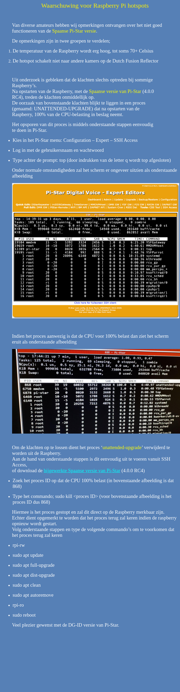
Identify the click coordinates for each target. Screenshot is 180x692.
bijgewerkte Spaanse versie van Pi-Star (82, 470)
